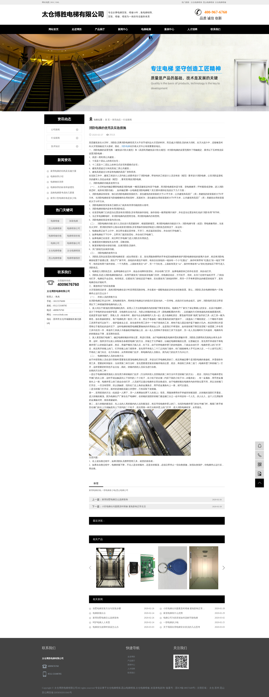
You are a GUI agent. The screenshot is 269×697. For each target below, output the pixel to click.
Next (224, 568)
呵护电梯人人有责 (101, 622)
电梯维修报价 (73, 258)
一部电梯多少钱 (109, 490)
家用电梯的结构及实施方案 (63, 171)
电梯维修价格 (55, 236)
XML (57, 2)
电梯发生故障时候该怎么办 (106, 627)
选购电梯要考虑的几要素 (62, 193)
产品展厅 (100, 29)
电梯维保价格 (73, 236)
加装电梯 (73, 221)
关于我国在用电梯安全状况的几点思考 (181, 627)
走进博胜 (77, 29)
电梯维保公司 (73, 228)
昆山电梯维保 (208, 2)
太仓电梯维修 (220, 2)
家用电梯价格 (95, 490)
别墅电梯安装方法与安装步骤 (107, 608)
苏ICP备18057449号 (185, 688)
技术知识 (55, 146)
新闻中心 (123, 29)
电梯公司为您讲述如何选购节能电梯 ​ (181, 618)
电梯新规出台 (99, 613)
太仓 (211, 688)
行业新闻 (55, 138)
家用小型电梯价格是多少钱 (63, 198)
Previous (90, 568)
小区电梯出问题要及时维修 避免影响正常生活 (124, 506)
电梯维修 (55, 221)
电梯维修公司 (73, 243)
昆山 (222, 688)
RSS (52, 2)
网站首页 (53, 29)
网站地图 (45, 2)
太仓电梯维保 (196, 2)
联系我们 (215, 29)
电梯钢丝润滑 (56, 182)
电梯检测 (146, 29)
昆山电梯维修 (55, 258)
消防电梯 (125, 146)
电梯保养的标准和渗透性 (62, 187)
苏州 (217, 688)
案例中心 (169, 29)
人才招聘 (192, 29)
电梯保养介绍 (56, 176)
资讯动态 (116, 120)
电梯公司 (55, 243)
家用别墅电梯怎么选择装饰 (115, 499)
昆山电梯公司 (122, 490)
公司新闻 (55, 129)
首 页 (107, 120)
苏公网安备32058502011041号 (57, 692)
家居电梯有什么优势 (173, 613)
